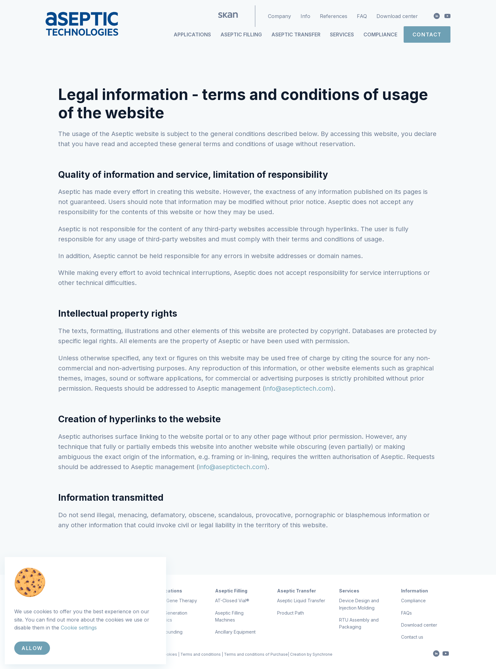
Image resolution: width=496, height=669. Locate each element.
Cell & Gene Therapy (175, 600)
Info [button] (305, 16)
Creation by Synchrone (311, 654)
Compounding (168, 632)
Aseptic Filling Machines (229, 616)
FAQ (362, 16)
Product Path (290, 613)
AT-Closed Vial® (232, 600)
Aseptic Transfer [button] (295, 34)
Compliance (380, 34)
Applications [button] (192, 34)
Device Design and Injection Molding (359, 604)
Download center (397, 16)
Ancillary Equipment (235, 632)
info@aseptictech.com (298, 388)
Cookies (169, 654)
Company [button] (279, 16)
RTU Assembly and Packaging (359, 623)
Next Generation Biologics (170, 616)
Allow (32, 648)
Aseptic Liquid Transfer (301, 600)
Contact (427, 34)
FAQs (406, 613)
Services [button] (342, 34)
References (333, 16)
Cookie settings (79, 627)
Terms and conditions (200, 654)
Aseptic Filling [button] (241, 34)
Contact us (412, 637)
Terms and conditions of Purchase (256, 654)
